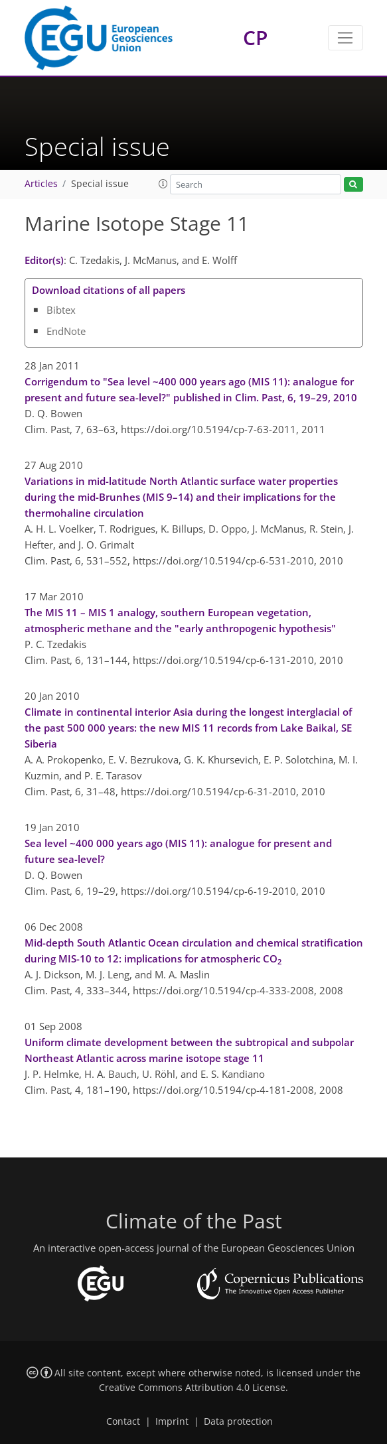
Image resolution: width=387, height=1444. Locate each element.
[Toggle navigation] (345, 37)
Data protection (238, 1421)
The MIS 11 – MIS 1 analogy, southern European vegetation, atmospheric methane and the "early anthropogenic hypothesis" (180, 620)
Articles (41, 184)
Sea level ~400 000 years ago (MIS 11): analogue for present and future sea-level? (178, 851)
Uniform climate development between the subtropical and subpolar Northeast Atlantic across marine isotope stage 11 (189, 1050)
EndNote (66, 331)
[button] (163, 184)
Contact (123, 1421)
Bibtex (61, 309)
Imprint (172, 1421)
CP (255, 37)
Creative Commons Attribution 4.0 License (192, 1388)
